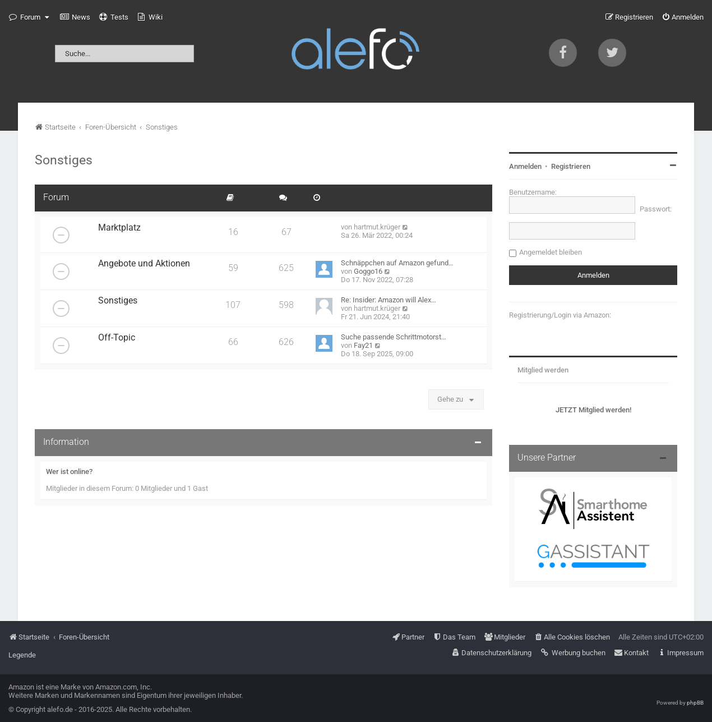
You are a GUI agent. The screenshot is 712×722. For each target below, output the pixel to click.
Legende (22, 655)
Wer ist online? (69, 471)
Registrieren (570, 166)
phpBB (695, 703)
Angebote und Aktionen (144, 264)
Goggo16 (368, 271)
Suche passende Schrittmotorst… (393, 337)
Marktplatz (119, 228)
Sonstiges (64, 160)
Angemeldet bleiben (550, 252)
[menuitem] (75, 17)
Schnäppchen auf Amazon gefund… (397, 263)
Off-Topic (116, 338)
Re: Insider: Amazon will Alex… (388, 300)
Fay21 (363, 345)
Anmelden (525, 166)
